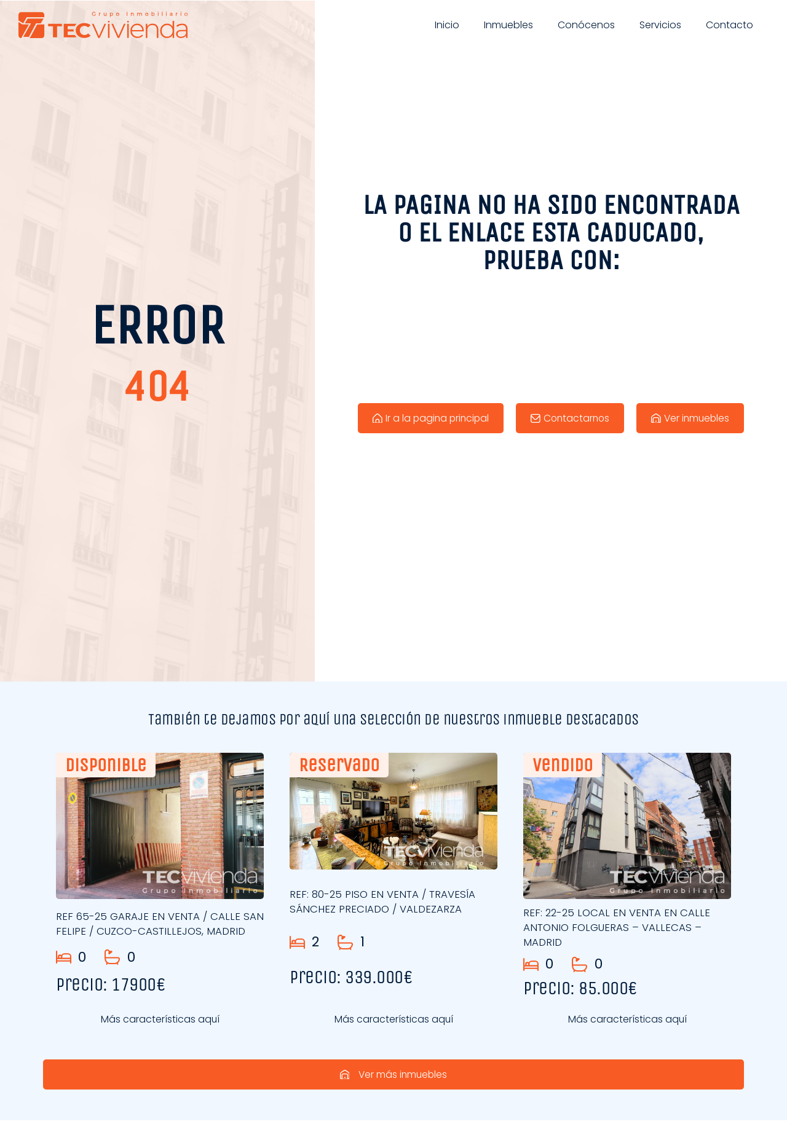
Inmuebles (508, 25)
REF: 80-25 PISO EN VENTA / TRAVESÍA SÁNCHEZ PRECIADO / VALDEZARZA (384, 901)
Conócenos (586, 25)
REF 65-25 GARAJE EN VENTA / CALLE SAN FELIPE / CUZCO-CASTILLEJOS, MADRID (149, 927)
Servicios (660, 25)
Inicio (447, 25)
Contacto (729, 25)
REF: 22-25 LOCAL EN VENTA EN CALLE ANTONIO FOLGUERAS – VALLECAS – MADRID (618, 927)
